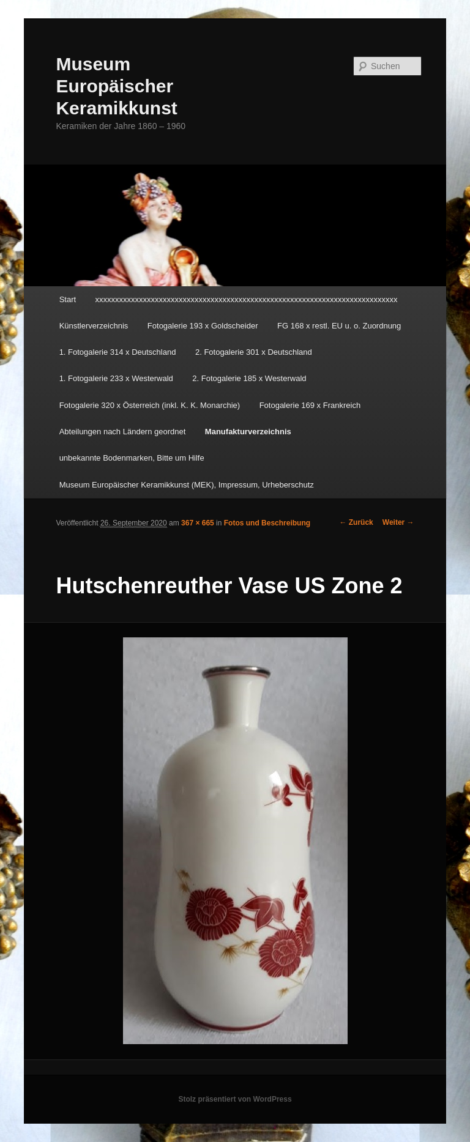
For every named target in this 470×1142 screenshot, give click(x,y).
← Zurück (356, 522)
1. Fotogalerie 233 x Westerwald (116, 378)
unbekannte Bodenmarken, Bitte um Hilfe (131, 457)
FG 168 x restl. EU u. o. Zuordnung (339, 325)
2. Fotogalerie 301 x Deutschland (253, 352)
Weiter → (398, 522)
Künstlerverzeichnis (94, 325)
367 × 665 (197, 523)
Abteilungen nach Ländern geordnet (122, 431)
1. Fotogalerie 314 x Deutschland (117, 352)
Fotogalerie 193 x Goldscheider (202, 325)
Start (67, 299)
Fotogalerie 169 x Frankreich (309, 405)
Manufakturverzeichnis (248, 431)
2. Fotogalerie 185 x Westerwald (249, 378)
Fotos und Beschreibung (267, 523)
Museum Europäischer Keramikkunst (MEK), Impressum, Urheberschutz (186, 484)
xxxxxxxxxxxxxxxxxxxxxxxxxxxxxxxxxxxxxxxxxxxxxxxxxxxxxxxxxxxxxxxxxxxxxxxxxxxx (246, 299)
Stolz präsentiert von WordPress (234, 1099)
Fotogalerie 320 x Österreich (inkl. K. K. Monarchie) (150, 405)
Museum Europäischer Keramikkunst (116, 86)
